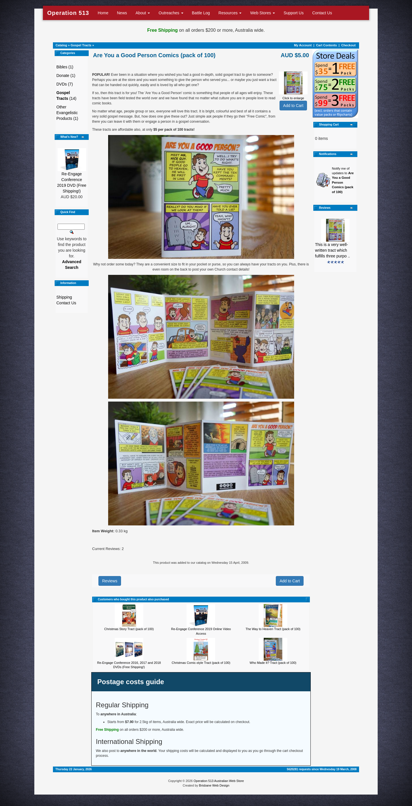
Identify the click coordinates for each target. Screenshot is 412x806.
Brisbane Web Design (214, 785)
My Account (303, 45)
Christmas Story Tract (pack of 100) (129, 629)
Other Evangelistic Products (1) (67, 113)
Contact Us (322, 13)
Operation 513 (68, 13)
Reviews (109, 581)
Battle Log (201, 13)
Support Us (294, 13)
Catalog (61, 45)
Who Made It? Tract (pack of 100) (273, 662)
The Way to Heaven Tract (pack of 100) (272, 629)
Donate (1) (65, 75)
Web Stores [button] (262, 13)
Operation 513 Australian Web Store (218, 781)
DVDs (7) (64, 84)
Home (103, 13)
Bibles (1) (64, 67)
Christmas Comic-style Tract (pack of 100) (201, 662)
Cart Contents (326, 45)
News (122, 13)
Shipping (64, 297)
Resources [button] (230, 13)
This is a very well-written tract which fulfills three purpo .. (332, 250)
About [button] (143, 13)
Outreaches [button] (171, 13)
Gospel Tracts (81, 45)
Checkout (348, 45)
